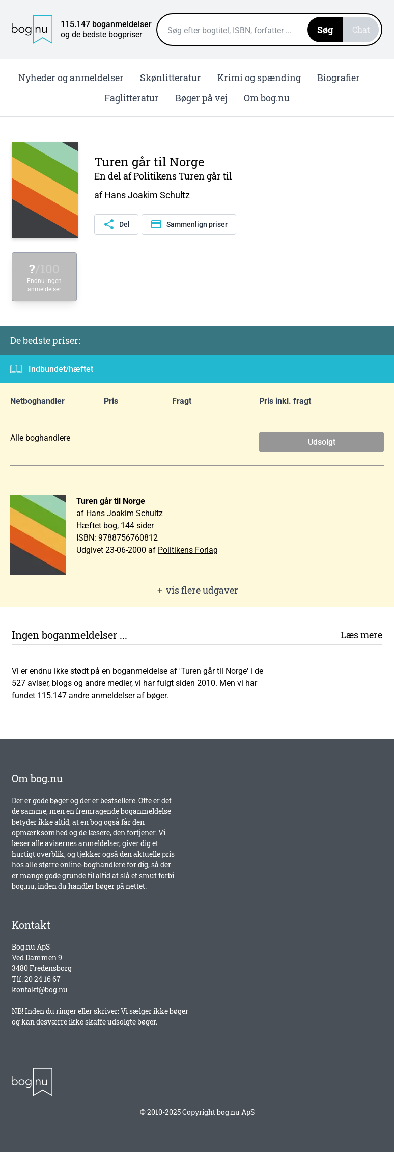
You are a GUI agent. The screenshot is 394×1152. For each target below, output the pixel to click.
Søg (325, 29)
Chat (361, 29)
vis (197, 590)
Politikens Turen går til (182, 176)
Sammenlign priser (189, 224)
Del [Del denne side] (116, 224)
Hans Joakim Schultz (147, 195)
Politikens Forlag (188, 550)
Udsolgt (321, 442)
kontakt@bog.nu (40, 989)
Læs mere (361, 635)
